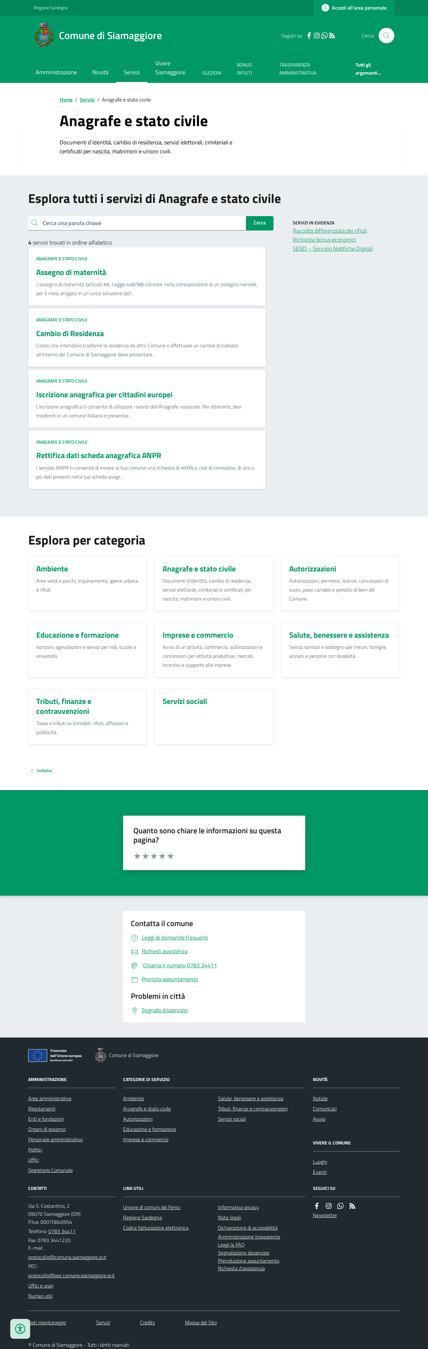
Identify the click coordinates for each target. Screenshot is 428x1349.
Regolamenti (41, 1108)
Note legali (229, 1217)
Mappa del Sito (201, 1322)
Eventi (320, 1172)
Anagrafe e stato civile (62, 258)
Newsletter (325, 1215)
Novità (100, 72)
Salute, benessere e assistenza (250, 1098)
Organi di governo (47, 1129)
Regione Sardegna (51, 7)
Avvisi (319, 1119)
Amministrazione (56, 72)
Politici (35, 1149)
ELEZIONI (212, 73)
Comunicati (325, 1108)
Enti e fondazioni (46, 1119)
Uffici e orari (40, 1285)
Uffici (33, 1160)
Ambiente (133, 1098)
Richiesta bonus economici (324, 239)
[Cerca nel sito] (383, 35)
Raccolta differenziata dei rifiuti (330, 230)
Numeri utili (40, 1296)
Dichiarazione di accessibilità (248, 1228)
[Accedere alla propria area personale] (354, 7)
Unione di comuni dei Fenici (151, 1207)
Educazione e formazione (149, 1129)
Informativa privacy (238, 1207)
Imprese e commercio (145, 1139)
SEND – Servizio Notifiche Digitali (333, 248)
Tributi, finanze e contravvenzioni (253, 1108)
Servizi (132, 72)
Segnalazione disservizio (243, 1252)
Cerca (260, 222)
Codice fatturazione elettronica (156, 1228)
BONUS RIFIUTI (244, 68)
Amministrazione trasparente (249, 1236)
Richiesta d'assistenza (241, 1268)
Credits (147, 1322)
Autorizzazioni (138, 1119)
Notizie (320, 1098)
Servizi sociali (232, 1119)
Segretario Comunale (50, 1170)
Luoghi (320, 1162)
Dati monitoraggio (47, 1322)
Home (66, 99)
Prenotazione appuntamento (248, 1260)
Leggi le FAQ (231, 1244)
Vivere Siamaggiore (170, 68)
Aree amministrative (49, 1098)
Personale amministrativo (55, 1139)
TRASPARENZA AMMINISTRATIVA (297, 68)
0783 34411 (62, 1231)
